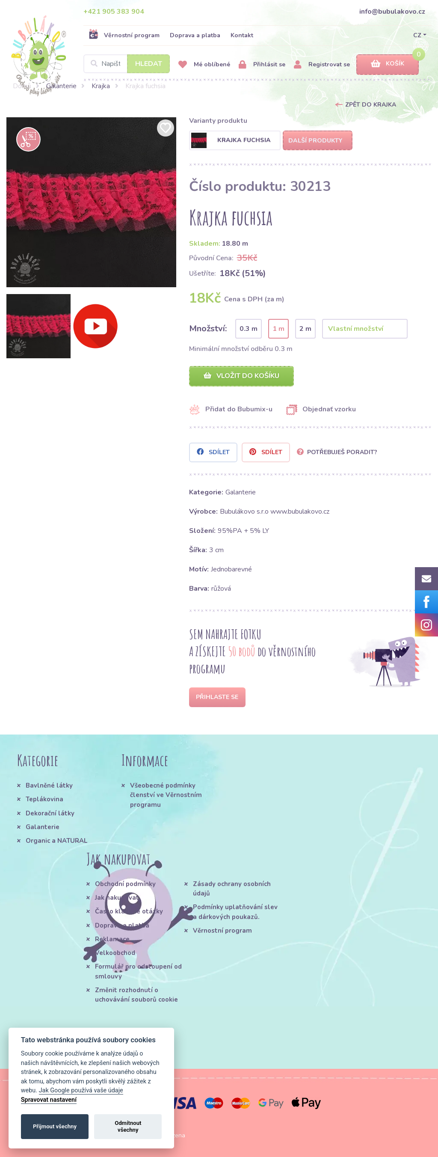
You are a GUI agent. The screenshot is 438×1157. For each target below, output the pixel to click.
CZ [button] (417, 35)
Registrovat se (322, 64)
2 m (305, 328)
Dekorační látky (50, 813)
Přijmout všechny (55, 1126)
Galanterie (61, 86)
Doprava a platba (195, 35)
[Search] (126, 63)
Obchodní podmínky (125, 884)
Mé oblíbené (204, 64)
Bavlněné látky (49, 785)
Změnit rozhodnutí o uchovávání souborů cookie (136, 995)
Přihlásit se (262, 64)
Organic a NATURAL (56, 840)
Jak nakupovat (117, 897)
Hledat (148, 63)
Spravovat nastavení (49, 1099)
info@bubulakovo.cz (392, 11)
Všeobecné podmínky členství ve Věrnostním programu (166, 795)
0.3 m (248, 328)
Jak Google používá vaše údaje (81, 1090)
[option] (91, 202)
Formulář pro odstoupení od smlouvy (138, 971)
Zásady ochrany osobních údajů (232, 889)
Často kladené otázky (129, 911)
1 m (278, 328)
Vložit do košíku (241, 376)
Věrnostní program (124, 35)
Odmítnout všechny (128, 1126)
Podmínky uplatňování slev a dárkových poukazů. (235, 912)
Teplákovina (44, 799)
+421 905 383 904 (113, 11)
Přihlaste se (217, 697)
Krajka (101, 86)
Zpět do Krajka (370, 105)
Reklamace (112, 939)
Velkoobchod (115, 953)
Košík (387, 63)
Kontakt (242, 35)
